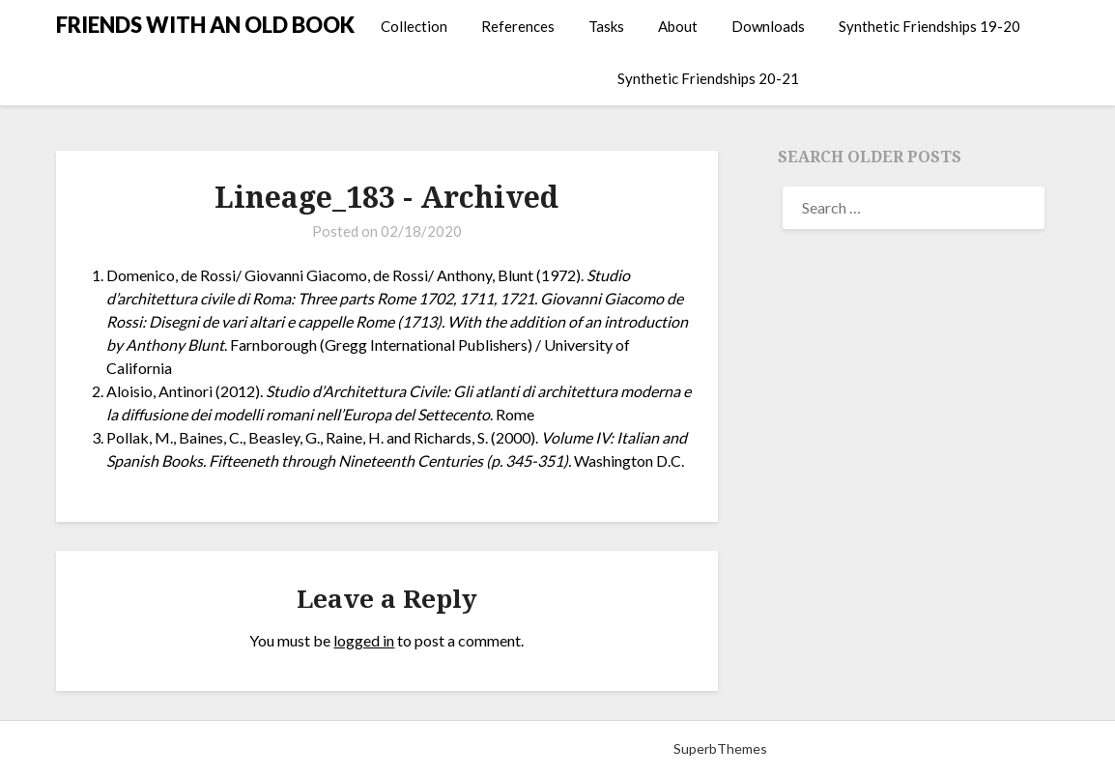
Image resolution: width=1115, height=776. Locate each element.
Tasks (606, 26)
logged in (363, 640)
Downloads (768, 26)
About (678, 26)
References (518, 26)
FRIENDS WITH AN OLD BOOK (205, 25)
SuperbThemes (720, 748)
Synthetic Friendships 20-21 (708, 78)
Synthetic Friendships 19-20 (929, 26)
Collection (414, 26)
